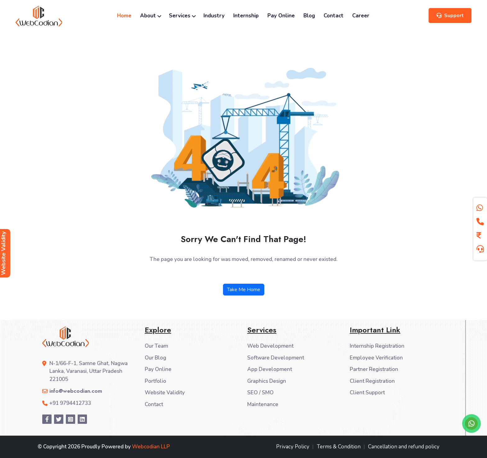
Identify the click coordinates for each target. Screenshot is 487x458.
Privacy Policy (292, 446)
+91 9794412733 (70, 403)
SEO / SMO (260, 392)
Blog (309, 15)
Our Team (156, 346)
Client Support (367, 392)
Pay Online (281, 15)
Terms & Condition (339, 446)
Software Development (275, 357)
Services (182, 15)
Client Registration (372, 381)
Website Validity (165, 392)
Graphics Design (266, 381)
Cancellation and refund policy (403, 446)
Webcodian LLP (151, 446)
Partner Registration (374, 369)
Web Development (270, 346)
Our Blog (155, 357)
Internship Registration (377, 346)
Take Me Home (243, 289)
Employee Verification (376, 357)
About (150, 15)
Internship (246, 15)
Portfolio (155, 381)
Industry (214, 15)
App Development (269, 369)
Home (124, 15)
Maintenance (262, 404)
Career (360, 15)
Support (450, 15)
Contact (334, 15)
